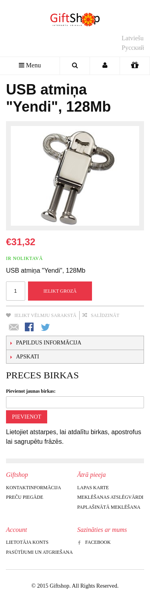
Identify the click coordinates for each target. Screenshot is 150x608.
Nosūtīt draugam (14, 328)
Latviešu (133, 38)
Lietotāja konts (27, 542)
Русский (133, 47)
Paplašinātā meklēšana (108, 507)
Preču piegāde (24, 497)
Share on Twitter (46, 328)
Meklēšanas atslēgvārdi (110, 497)
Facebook (94, 542)
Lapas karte (93, 487)
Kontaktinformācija (33, 487)
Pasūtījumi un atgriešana (39, 552)
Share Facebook (30, 328)
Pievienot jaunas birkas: (31, 391)
